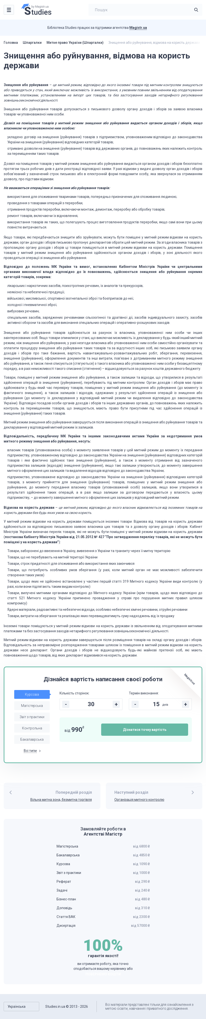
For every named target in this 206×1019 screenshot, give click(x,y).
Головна (11, 43)
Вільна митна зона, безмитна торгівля (61, 800)
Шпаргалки (32, 43)
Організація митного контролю (139, 800)
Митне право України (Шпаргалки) (75, 43)
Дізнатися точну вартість (144, 730)
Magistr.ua (138, 28)
